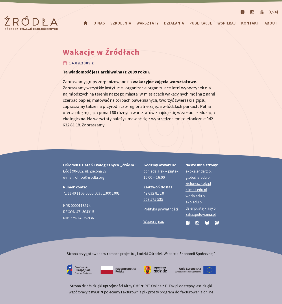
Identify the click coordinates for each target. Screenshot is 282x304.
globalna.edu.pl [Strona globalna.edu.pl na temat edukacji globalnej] (198, 177)
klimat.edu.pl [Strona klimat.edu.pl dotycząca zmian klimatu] (196, 189)
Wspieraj (226, 23)
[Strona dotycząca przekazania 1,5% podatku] (273, 11)
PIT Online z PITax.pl (161, 285)
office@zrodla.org (89, 177)
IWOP (95, 292)
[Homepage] (85, 23)
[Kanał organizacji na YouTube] (261, 11)
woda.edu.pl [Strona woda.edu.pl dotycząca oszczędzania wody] (196, 195)
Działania (174, 23)
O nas (99, 23)
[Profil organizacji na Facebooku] (242, 11)
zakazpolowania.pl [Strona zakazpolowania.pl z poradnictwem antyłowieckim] (201, 214)
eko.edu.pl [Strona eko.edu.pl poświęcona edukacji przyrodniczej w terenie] (194, 202)
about (271, 23)
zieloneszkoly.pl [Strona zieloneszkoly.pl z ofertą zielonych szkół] (198, 183)
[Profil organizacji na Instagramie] (252, 11)
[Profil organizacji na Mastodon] (217, 222)
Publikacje (200, 23)
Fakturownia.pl (133, 292)
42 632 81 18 (153, 193)
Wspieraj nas (153, 221)
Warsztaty (148, 23)
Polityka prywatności (160, 209)
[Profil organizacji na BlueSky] (207, 222)
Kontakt (250, 23)
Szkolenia (120, 23)
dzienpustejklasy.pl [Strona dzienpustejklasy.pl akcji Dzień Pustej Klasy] (201, 208)
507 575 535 (153, 199)
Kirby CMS (132, 285)
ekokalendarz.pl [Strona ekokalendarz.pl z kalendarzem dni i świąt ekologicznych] (199, 171)
